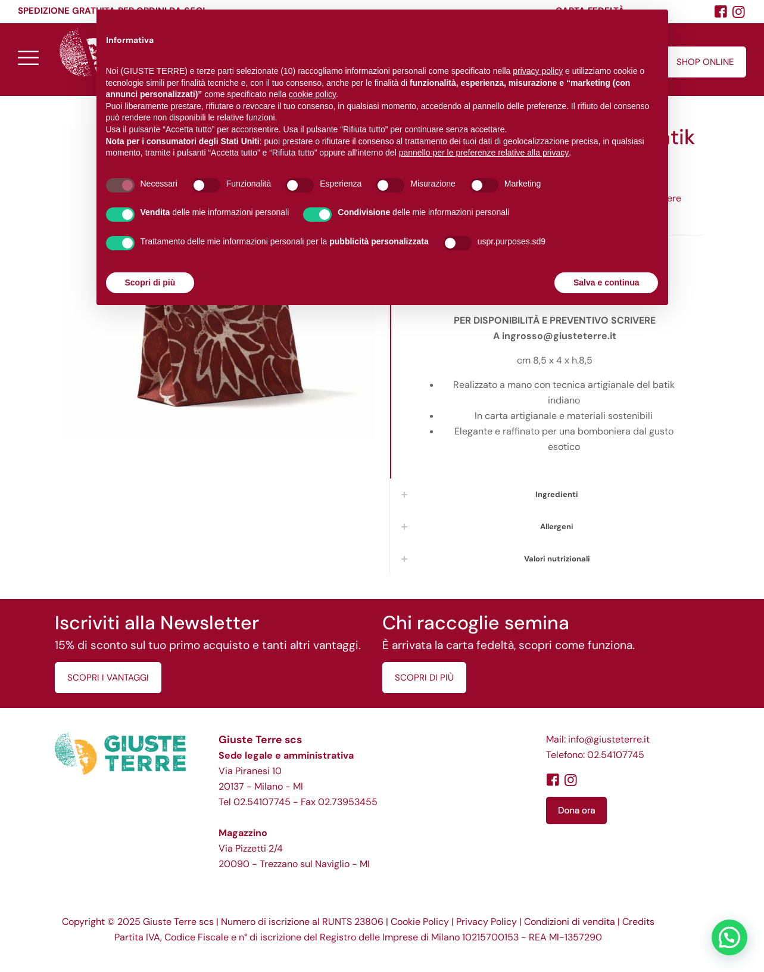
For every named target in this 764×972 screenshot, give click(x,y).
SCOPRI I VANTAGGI (108, 678)
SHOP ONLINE (705, 62)
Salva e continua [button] (606, 282)
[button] (729, 937)
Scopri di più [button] (150, 282)
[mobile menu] (28, 57)
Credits (638, 921)
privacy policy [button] (538, 71)
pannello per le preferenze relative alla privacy (484, 152)
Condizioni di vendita (569, 921)
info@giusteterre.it (609, 739)
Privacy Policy (486, 921)
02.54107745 (262, 802)
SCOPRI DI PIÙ (424, 678)
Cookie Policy (420, 921)
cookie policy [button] (312, 94)
